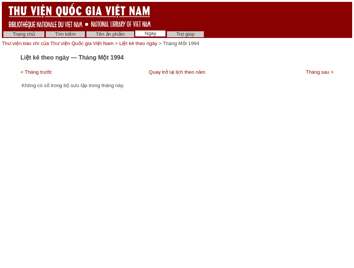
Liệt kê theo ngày (138, 43)
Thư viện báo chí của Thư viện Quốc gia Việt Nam (58, 43)
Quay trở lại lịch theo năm (177, 72)
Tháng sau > (320, 72)
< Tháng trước (36, 72)
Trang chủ (24, 34)
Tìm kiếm (65, 34)
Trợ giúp (185, 34)
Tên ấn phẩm (110, 34)
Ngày (150, 33)
